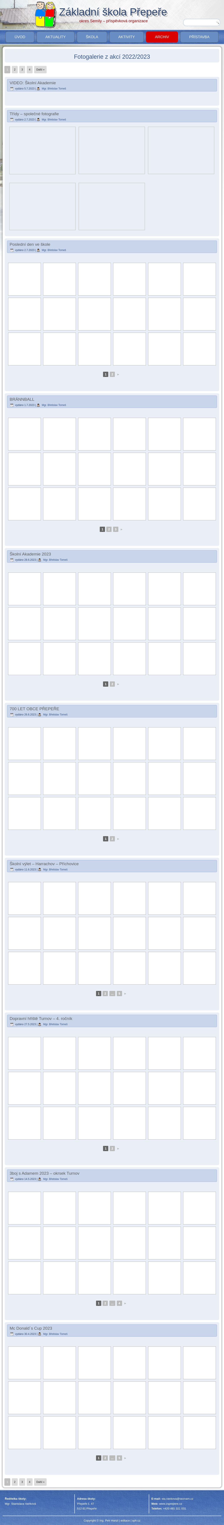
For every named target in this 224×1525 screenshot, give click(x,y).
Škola (92, 37)
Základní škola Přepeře (113, 12)
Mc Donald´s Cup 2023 (31, 1328)
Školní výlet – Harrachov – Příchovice (44, 863)
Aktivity (126, 37)
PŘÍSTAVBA (199, 37)
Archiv (162, 37)
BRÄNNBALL (22, 399)
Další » (40, 69)
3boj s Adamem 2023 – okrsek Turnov (44, 1173)
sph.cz (136, 1520)
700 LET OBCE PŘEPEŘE (34, 709)
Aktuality (56, 37)
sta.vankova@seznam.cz (177, 1498)
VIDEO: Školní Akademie (33, 83)
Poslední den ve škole (30, 244)
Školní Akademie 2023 (30, 554)
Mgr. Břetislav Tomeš (54, 88)
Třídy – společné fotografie (34, 114)
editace (125, 1520)
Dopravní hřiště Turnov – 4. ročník (41, 1018)
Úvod (19, 37)
